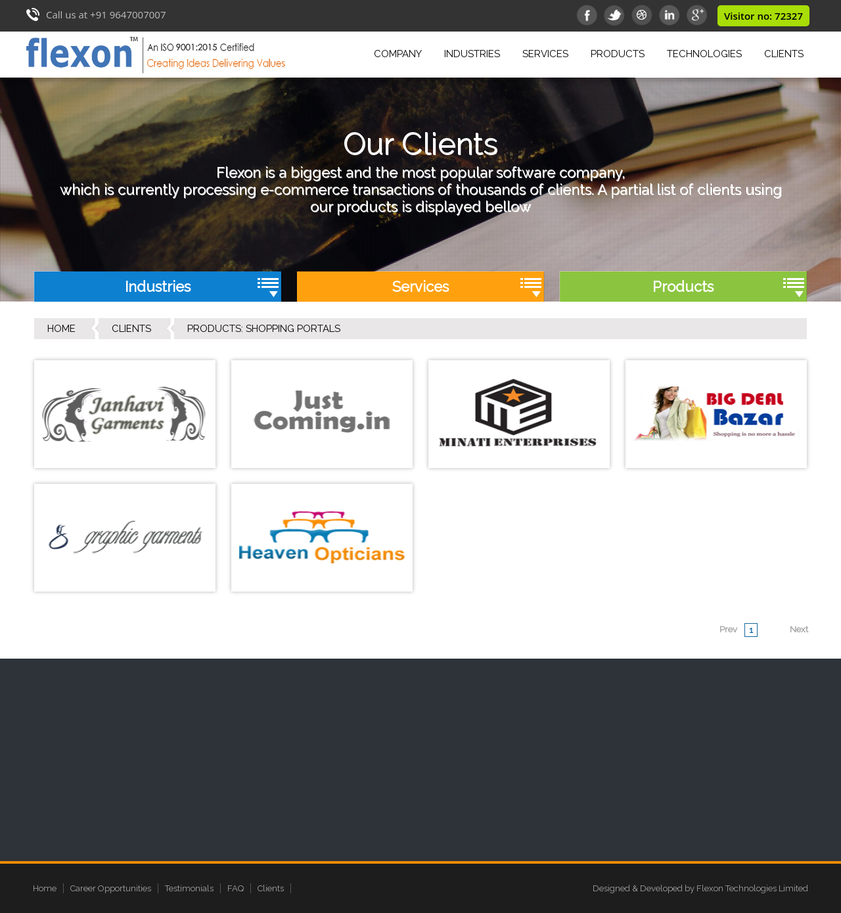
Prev (728, 629)
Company (400, 52)
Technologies (704, 54)
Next (799, 629)
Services (547, 52)
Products (620, 52)
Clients (784, 54)
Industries (474, 52)
